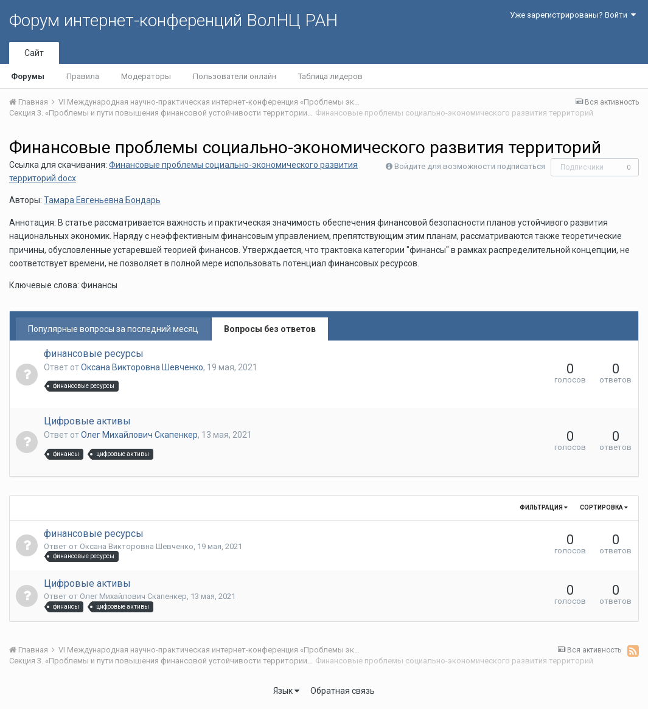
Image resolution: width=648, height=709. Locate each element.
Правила (82, 76)
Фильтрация (544, 507)
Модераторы (146, 76)
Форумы (27, 76)
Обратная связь (342, 691)
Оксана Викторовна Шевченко (142, 367)
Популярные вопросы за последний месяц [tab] (113, 329)
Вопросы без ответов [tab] (270, 329)
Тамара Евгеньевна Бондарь (102, 200)
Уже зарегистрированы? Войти (573, 14)
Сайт (34, 53)
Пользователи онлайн (234, 76)
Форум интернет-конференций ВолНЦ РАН (173, 20)
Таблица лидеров (330, 76)
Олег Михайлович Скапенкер (139, 435)
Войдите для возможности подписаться (469, 166)
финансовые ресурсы (94, 353)
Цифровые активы (87, 421)
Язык (286, 691)
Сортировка (604, 507)
